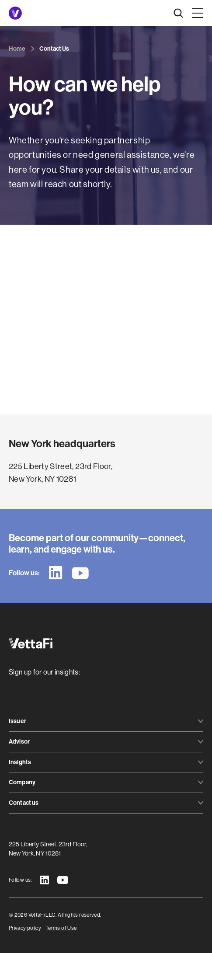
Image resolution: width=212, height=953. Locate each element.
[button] (195, 13)
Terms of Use (60, 928)
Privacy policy (25, 928)
